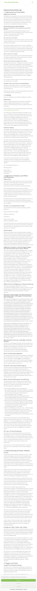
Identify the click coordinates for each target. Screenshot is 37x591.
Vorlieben (18, 586)
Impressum (25, 589)
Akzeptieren (18, 580)
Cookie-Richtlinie (12, 589)
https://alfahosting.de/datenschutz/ (11, 110)
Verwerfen (18, 583)
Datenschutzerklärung (19, 589)
